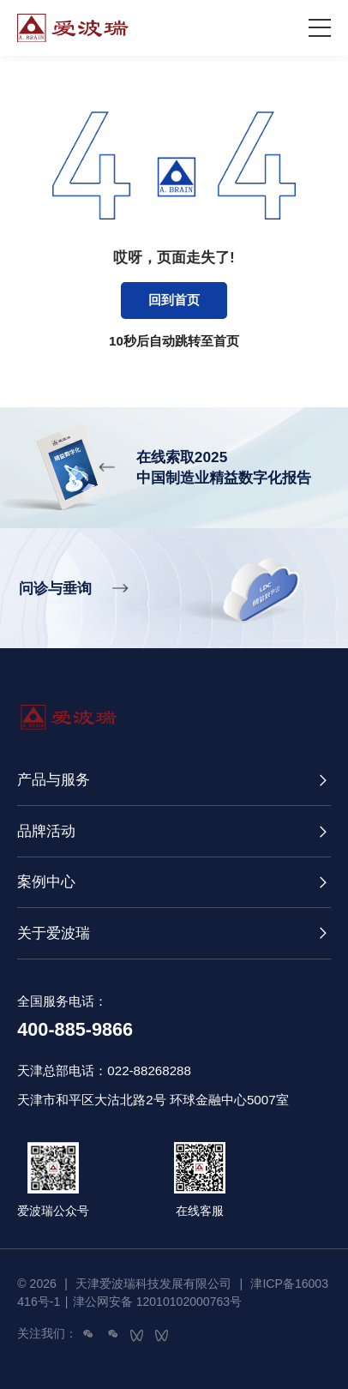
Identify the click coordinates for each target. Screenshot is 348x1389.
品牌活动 (46, 830)
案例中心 (46, 881)
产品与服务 (53, 779)
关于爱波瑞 (53, 932)
